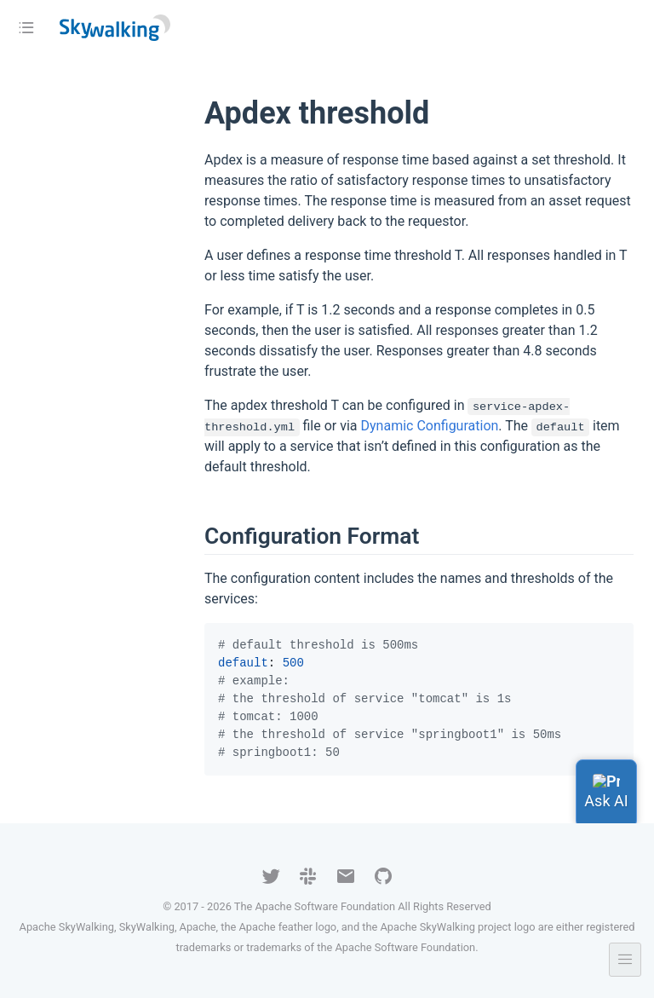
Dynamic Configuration (430, 426)
